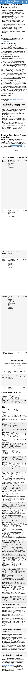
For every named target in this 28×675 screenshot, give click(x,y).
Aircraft (4, 650)
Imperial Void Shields (8, 665)
